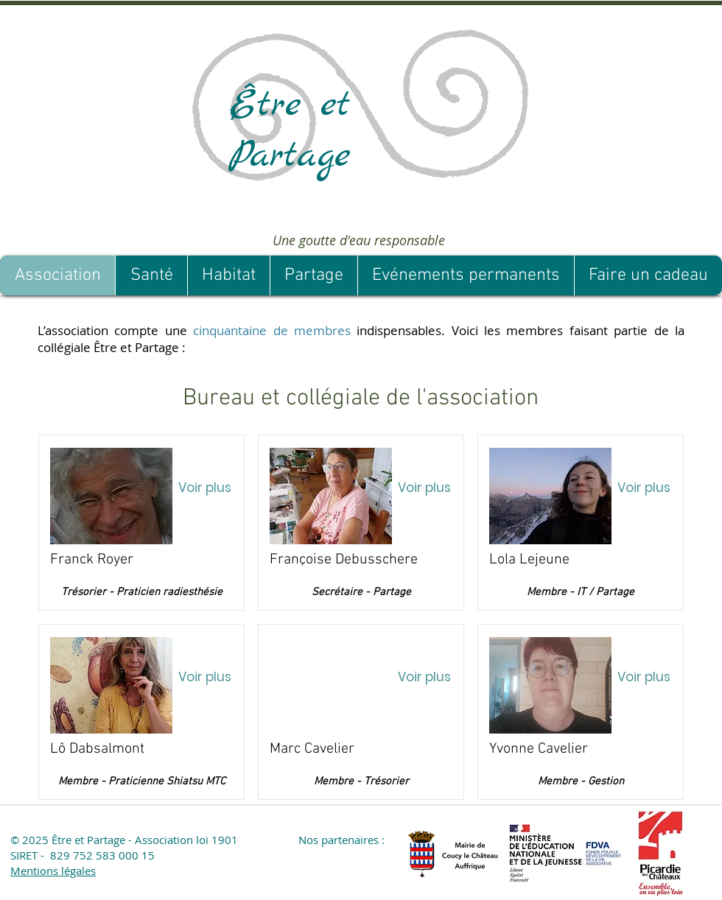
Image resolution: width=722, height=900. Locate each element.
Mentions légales (53, 870)
